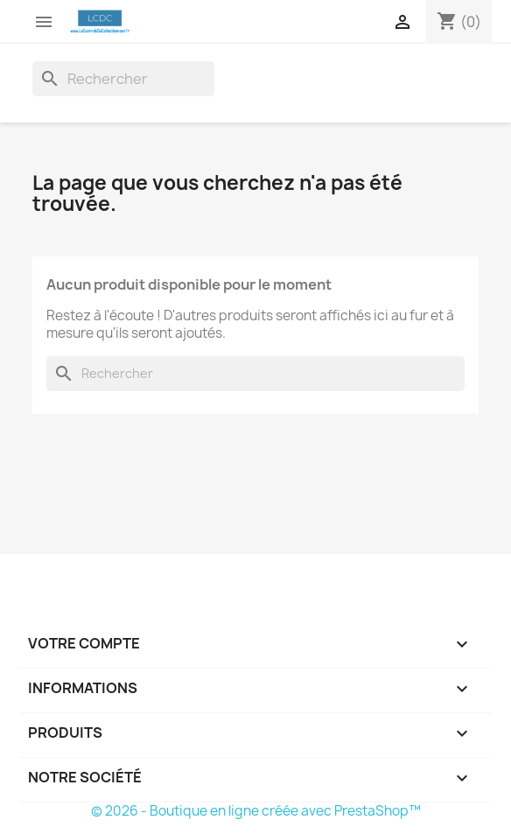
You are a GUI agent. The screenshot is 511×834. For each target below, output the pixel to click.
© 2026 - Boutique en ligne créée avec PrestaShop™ (256, 811)
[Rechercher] (123, 78)
